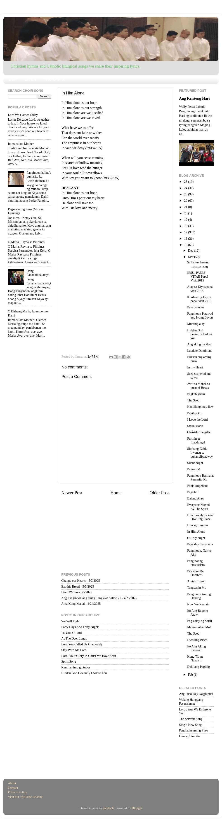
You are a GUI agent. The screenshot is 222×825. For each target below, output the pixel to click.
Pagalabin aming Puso (193, 730)
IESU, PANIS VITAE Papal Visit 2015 (197, 276)
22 (186, 200)
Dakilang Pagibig (198, 666)
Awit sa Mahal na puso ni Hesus (198, 385)
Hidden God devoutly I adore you (199, 334)
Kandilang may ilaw (200, 406)
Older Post (159, 492)
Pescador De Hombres (195, 573)
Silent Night (195, 463)
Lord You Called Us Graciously (81, 644)
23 (186, 194)
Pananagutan (195, 307)
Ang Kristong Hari (194, 98)
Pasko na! (193, 469)
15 (186, 245)
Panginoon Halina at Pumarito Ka (200, 477)
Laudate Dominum (199, 350)
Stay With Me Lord (73, 650)
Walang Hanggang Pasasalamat (191, 701)
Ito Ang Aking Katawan (196, 648)
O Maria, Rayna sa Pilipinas (26, 242)
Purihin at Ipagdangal (196, 440)
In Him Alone (196, 531)
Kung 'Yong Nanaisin (195, 658)
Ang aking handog (199, 344)
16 (186, 238)
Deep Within (69, 592)
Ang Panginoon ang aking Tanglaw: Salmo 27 (91, 598)
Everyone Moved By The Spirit (198, 506)
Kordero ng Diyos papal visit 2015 (199, 299)
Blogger (137, 808)
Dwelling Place (197, 640)
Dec (191, 250)
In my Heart (195, 367)
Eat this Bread (70, 586)
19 (186, 219)
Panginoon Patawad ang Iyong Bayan (200, 315)
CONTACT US (54, 80)
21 (186, 207)
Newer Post (72, 492)
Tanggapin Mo (196, 587)
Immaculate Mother (21, 143)
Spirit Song (68, 661)
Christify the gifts (198, 432)
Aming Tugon (196, 581)
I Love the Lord (197, 419)
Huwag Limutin (197, 525)
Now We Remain (198, 604)
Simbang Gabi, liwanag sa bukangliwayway (200, 452)
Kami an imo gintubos (75, 667)
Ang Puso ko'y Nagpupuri (196, 694)
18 (186, 226)
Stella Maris (195, 426)
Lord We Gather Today (23, 115)
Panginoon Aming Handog (199, 596)
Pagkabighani (196, 394)
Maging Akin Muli (199, 627)
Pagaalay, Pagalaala (200, 544)
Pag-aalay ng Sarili (199, 621)
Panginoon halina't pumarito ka (39, 174)
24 (186, 188)
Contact (13, 788)
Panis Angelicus (197, 486)
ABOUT (31, 80)
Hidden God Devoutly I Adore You (84, 673)
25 (186, 181)
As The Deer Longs (74, 638)
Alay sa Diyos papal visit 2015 (200, 288)
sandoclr (108, 808)
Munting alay (196, 324)
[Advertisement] (115, 242)
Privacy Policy (17, 792)
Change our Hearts (73, 580)
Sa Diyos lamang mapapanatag (198, 264)
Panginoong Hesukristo (196, 563)
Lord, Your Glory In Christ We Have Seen (88, 656)
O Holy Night (196, 538)
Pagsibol (192, 492)
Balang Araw (195, 498)
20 (186, 213)
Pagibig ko (194, 413)
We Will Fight (70, 621)
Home (115, 492)
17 (186, 232)
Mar (191, 257)
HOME (13, 80)
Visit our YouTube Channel (25, 797)
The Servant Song (190, 719)
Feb (191, 674)
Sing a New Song (190, 725)
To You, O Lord (71, 633)
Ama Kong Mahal (73, 603)
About (12, 783)
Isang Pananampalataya (38, 273)
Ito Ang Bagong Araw (197, 612)
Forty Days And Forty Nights (80, 627)
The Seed (193, 400)
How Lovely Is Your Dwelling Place (200, 517)
